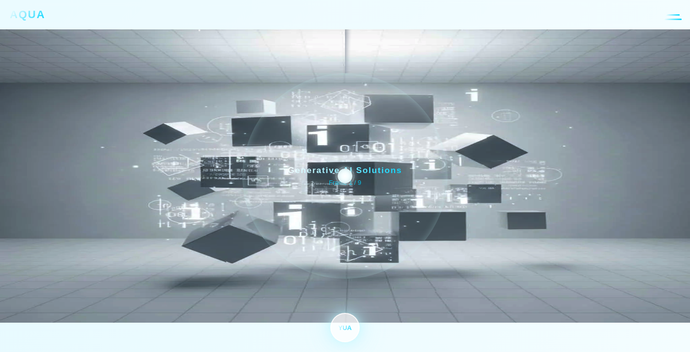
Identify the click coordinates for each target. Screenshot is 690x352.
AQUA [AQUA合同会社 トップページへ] (27, 14)
